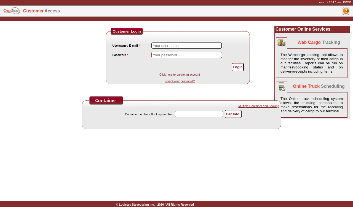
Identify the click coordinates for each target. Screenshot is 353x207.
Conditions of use (225, 204)
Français (344, 18)
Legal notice (203, 204)
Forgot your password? (180, 81)
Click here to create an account (179, 74)
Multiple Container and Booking (258, 106)
